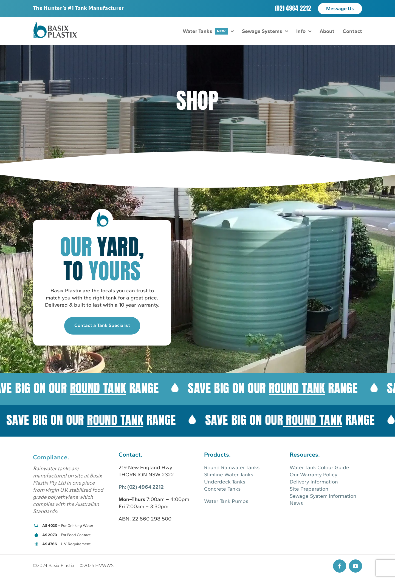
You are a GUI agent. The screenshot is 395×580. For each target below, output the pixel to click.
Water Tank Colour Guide (319, 467)
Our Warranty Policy (313, 474)
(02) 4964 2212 (293, 8)
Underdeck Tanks (224, 482)
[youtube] (355, 566)
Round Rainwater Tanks (231, 467)
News (296, 503)
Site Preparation (309, 489)
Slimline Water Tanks (228, 474)
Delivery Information (314, 482)
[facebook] (339, 566)
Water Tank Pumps (226, 501)
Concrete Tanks (222, 489)
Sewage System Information (323, 496)
